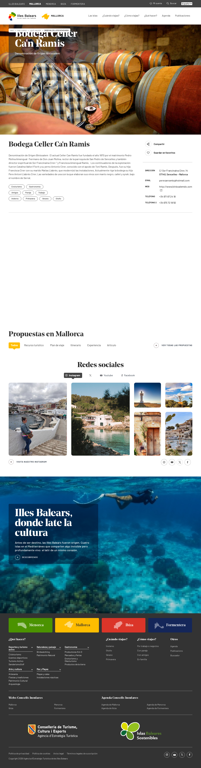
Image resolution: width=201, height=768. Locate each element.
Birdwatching (43, 652)
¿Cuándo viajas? (110, 15)
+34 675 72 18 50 (167, 202)
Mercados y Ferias (73, 655)
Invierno (15, 198)
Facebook (128, 375)
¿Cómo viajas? (131, 15)
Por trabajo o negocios (148, 646)
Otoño (58, 198)
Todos (14, 345)
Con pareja (142, 650)
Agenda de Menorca (156, 704)
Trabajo (41, 192)
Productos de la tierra (75, 664)
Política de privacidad (19, 753)
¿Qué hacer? (150, 15)
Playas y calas (43, 674)
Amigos (14, 192)
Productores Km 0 (73, 652)
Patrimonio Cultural (18, 680)
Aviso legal (58, 753)
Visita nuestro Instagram (31, 461)
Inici (12, 30)
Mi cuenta (156, 3)
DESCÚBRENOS (30, 557)
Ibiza (11, 708)
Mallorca (12, 704)
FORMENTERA (78, 4)
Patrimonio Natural (46, 655)
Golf (22, 664)
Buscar (172, 3)
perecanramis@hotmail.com (174, 180)
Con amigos (143, 655)
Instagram (72, 375)
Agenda (166, 15)
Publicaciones (182, 15)
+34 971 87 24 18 (167, 196)
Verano (45, 198)
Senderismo (14, 664)
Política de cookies (41, 753)
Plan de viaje (57, 345)
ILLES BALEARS (17, 4)
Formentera (59, 708)
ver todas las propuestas (177, 345)
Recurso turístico (34, 345)
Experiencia (94, 345)
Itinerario (76, 345)
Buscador (175, 655)
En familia (142, 659)
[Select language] (186, 3)
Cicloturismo (15, 654)
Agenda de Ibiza (109, 708)
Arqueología (14, 684)
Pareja (28, 192)
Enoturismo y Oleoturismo (71, 659)
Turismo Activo (16, 661)
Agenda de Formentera (157, 708)
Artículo (111, 345)
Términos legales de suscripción (82, 753)
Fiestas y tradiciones (19, 677)
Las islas (92, 15)
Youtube (106, 375)
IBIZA (63, 4)
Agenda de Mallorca (110, 704)
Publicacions (176, 650)
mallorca (22, 30)
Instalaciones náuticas (47, 677)
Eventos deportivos (18, 658)
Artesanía (13, 674)
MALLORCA (35, 4)
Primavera (30, 198)
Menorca (58, 704)
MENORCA (51, 4)
